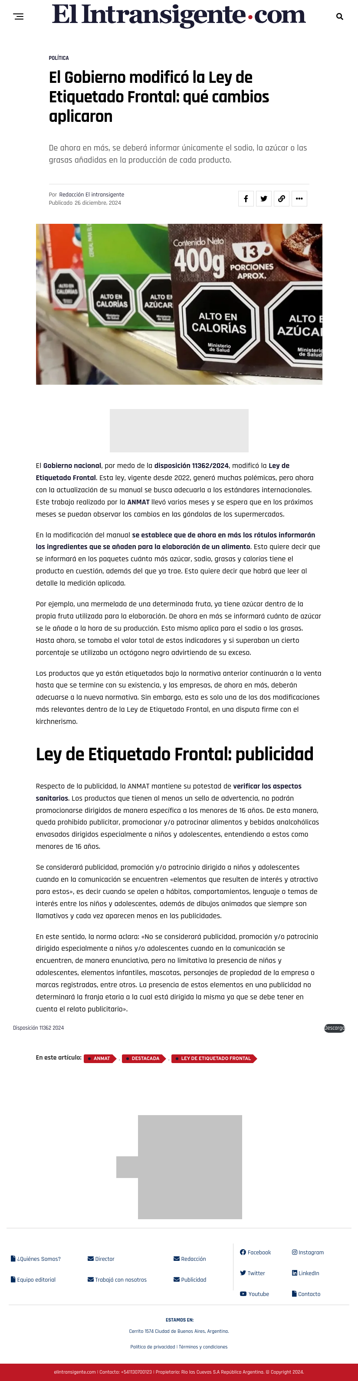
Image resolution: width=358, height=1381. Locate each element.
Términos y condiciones (203, 1347)
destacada (146, 1059)
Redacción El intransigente (91, 195)
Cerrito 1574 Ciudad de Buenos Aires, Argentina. (179, 1325)
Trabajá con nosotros (117, 1280)
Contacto (306, 1294)
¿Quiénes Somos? (36, 1259)
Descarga (334, 1027)
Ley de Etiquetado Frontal (216, 1059)
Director (101, 1259)
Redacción (190, 1259)
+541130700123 (136, 1372)
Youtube (254, 1294)
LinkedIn (305, 1273)
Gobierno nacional (72, 466)
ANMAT (139, 502)
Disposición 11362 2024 (38, 1027)
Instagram (308, 1253)
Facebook (255, 1253)
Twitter (252, 1273)
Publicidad (190, 1280)
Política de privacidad (152, 1347)
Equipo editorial (33, 1280)
